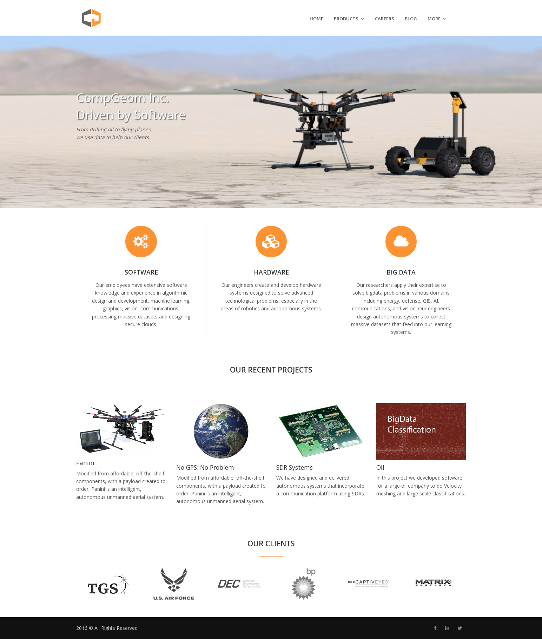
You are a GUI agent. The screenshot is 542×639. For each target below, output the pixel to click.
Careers (384, 18)
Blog (411, 18)
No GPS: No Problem (205, 467)
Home (316, 18)
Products (346, 18)
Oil (380, 467)
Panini (85, 463)
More (434, 18)
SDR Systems (294, 467)
